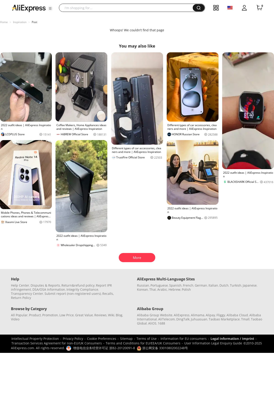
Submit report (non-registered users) (73, 293)
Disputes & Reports (45, 285)
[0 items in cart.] (259, 7)
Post (34, 22)
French (188, 285)
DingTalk (183, 319)
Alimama (197, 315)
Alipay (210, 315)
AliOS (152, 323)
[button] (50, 8)
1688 (161, 323)
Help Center (20, 285)
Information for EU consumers (184, 338)
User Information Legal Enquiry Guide (213, 343)
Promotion (50, 315)
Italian (213, 285)
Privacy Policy (73, 338)
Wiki (111, 315)
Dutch (224, 285)
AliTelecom (166, 319)
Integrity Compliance (82, 289)
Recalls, (108, 293)
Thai (152, 289)
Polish (186, 289)
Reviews (100, 315)
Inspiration (19, 22)
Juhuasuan (199, 319)
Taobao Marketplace (224, 319)
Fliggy (220, 315)
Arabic (162, 289)
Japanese (250, 285)
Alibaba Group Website (154, 315)
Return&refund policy (78, 285)
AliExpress (182, 315)
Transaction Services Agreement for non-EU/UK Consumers (56, 343)
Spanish (175, 285)
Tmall (245, 319)
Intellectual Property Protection (35, 338)
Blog (119, 315)
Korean (142, 289)
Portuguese (159, 285)
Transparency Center (27, 293)
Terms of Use (147, 338)
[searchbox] (127, 8)
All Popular (19, 315)
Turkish (235, 285)
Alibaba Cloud (237, 315)
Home (4, 22)
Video (15, 319)
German (201, 285)
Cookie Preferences (101, 338)
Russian (143, 285)
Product (35, 315)
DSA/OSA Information (48, 289)
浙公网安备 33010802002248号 (162, 348)
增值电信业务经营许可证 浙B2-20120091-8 (104, 348)
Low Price (66, 315)
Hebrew (174, 289)
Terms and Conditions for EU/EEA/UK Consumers (143, 343)
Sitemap (126, 338)
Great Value (84, 315)
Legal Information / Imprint (232, 338)
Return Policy (21, 298)
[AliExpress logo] (29, 8)
